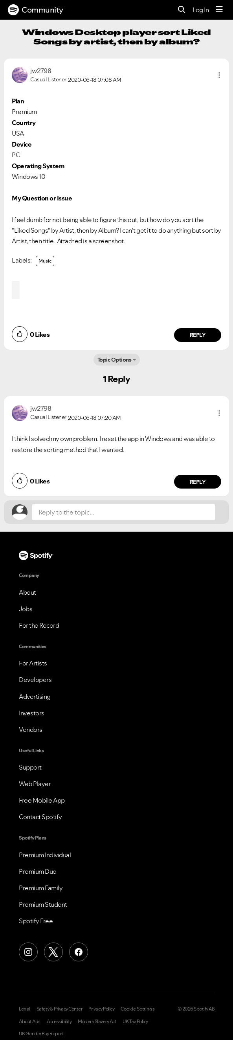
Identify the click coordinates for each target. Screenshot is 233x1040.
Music (45, 260)
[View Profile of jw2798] (40, 70)
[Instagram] (28, 952)
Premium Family (40, 888)
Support (30, 767)
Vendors (30, 729)
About (27, 592)
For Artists (33, 663)
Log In (201, 10)
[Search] (182, 10)
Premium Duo (38, 871)
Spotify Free (36, 921)
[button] (219, 75)
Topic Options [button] (114, 360)
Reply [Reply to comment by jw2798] (198, 335)
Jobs (25, 609)
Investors (31, 713)
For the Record (39, 625)
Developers (35, 679)
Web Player (35, 783)
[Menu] (219, 10)
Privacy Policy (101, 1009)
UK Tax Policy (135, 1021)
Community (35, 9)
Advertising (35, 696)
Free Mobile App (42, 800)
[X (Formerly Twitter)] (53, 952)
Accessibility (59, 1021)
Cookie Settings (138, 1009)
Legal (24, 1009)
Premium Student (43, 904)
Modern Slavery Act (97, 1021)
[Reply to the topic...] (123, 512)
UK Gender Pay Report (41, 1034)
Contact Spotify (40, 816)
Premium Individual (45, 855)
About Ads (29, 1021)
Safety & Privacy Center (60, 1009)
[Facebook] (78, 952)
